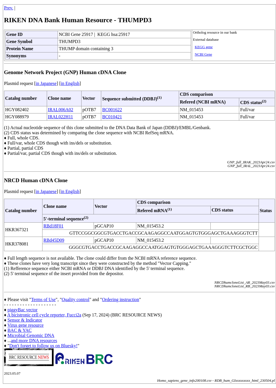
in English (70, 83)
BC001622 (112, 109)
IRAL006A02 (60, 109)
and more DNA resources (34, 340)
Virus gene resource (25, 325)
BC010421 (112, 116)
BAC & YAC (19, 330)
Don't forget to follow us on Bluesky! (43, 345)
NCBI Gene (203, 54)
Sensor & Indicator (24, 320)
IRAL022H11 (60, 116)
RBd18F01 (53, 226)
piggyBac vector (22, 309)
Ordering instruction (120, 299)
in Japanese (46, 83)
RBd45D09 (53, 240)
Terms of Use (43, 299)
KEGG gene (204, 47)
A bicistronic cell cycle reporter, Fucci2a (44, 314)
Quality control (75, 299)
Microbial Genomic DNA (30, 335)
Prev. (8, 7)
